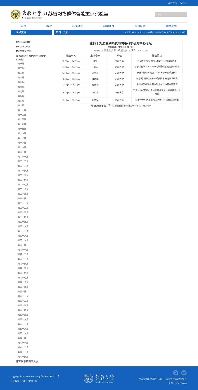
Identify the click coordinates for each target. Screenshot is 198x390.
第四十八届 (23, 282)
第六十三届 (23, 352)
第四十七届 (23, 277)
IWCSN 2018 (23, 46)
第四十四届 (23, 264)
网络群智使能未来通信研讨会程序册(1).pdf (130, 106)
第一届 (21, 63)
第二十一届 (23, 157)
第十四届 (22, 124)
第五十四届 (23, 310)
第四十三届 (23, 259)
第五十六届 (23, 319)
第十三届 (22, 119)
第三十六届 (23, 226)
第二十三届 (23, 166)
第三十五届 (23, 222)
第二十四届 (23, 170)
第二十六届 (23, 180)
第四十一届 (23, 250)
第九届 (21, 101)
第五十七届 (23, 324)
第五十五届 (23, 315)
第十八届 (22, 143)
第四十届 (22, 245)
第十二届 (22, 115)
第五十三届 (23, 305)
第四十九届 (23, 287)
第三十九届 (23, 240)
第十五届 (22, 129)
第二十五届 (23, 175)
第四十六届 (23, 273)
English (183, 3)
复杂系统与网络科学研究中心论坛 (31, 58)
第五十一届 (23, 296)
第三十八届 (23, 236)
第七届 (21, 91)
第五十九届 (23, 333)
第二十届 (22, 152)
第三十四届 (23, 217)
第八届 (21, 96)
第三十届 (22, 198)
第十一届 (22, 110)
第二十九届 (23, 194)
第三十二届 (23, 208)
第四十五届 (23, 268)
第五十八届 (23, 329)
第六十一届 (23, 343)
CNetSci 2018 (23, 42)
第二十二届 (23, 161)
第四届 (21, 77)
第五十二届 (23, 301)
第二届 (21, 68)
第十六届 (22, 133)
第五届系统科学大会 (27, 361)
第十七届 (22, 138)
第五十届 (22, 291)
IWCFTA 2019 (24, 51)
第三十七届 (23, 231)
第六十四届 (23, 357)
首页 (134, 32)
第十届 (21, 105)
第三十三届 (23, 212)
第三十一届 (23, 203)
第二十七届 (23, 184)
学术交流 (141, 32)
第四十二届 (23, 254)
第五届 (21, 82)
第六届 (21, 87)
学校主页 (172, 3)
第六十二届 (23, 347)
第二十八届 (23, 189)
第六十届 (22, 338)
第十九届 (22, 147)
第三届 (21, 73)
